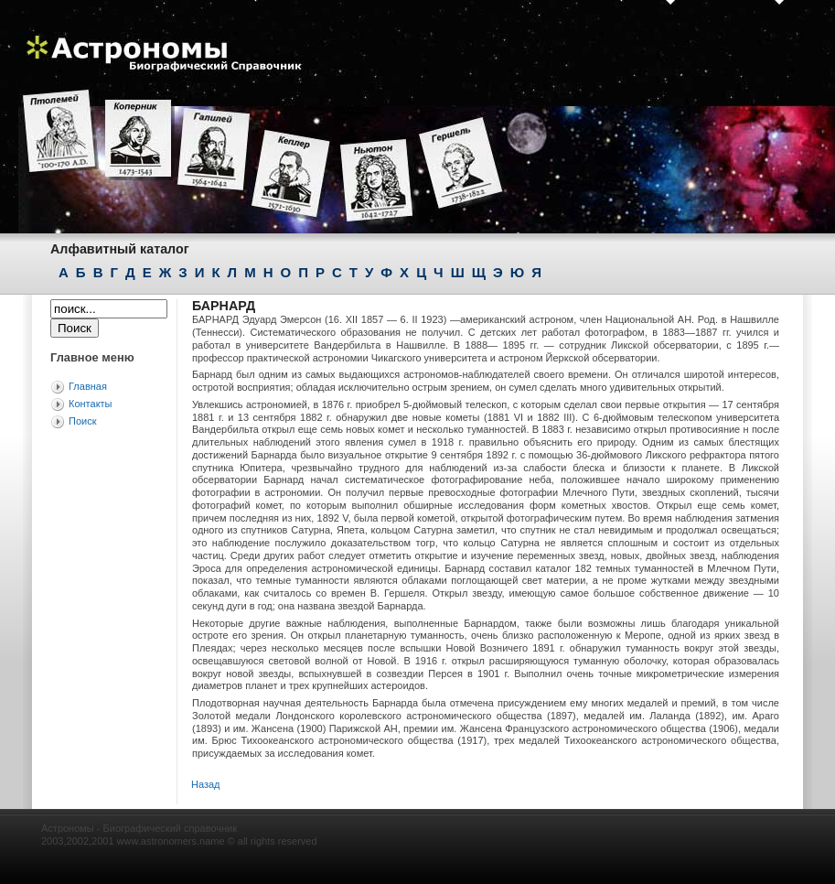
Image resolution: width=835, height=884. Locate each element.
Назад (205, 784)
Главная (88, 386)
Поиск (82, 420)
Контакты (90, 403)
